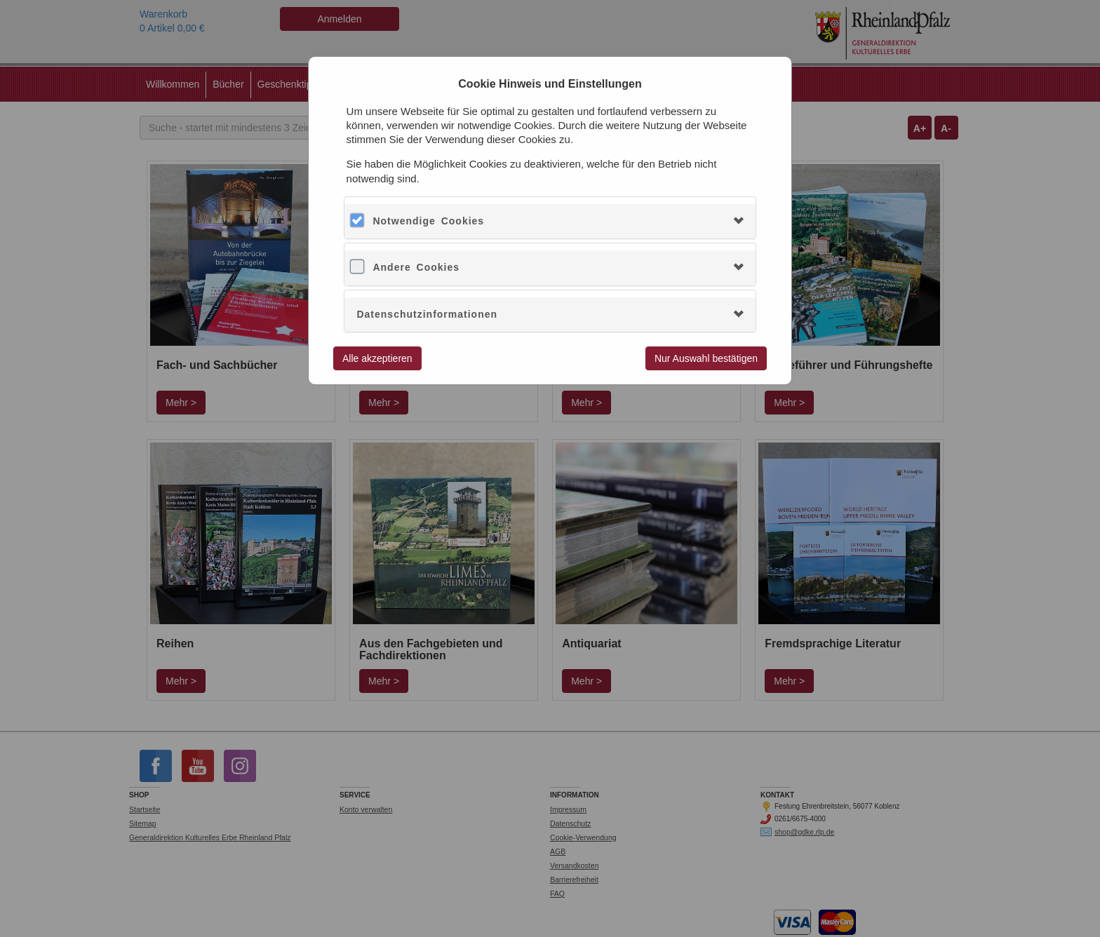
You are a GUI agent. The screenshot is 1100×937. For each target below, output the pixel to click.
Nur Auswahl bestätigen (706, 358)
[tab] (549, 221)
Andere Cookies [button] (416, 267)
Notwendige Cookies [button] (428, 221)
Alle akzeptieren (377, 358)
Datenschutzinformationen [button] (426, 314)
